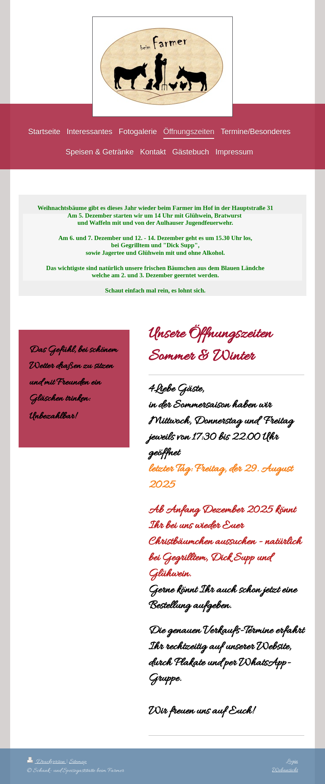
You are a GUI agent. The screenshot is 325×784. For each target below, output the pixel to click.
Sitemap (78, 762)
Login (292, 761)
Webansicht (285, 770)
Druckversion (46, 762)
